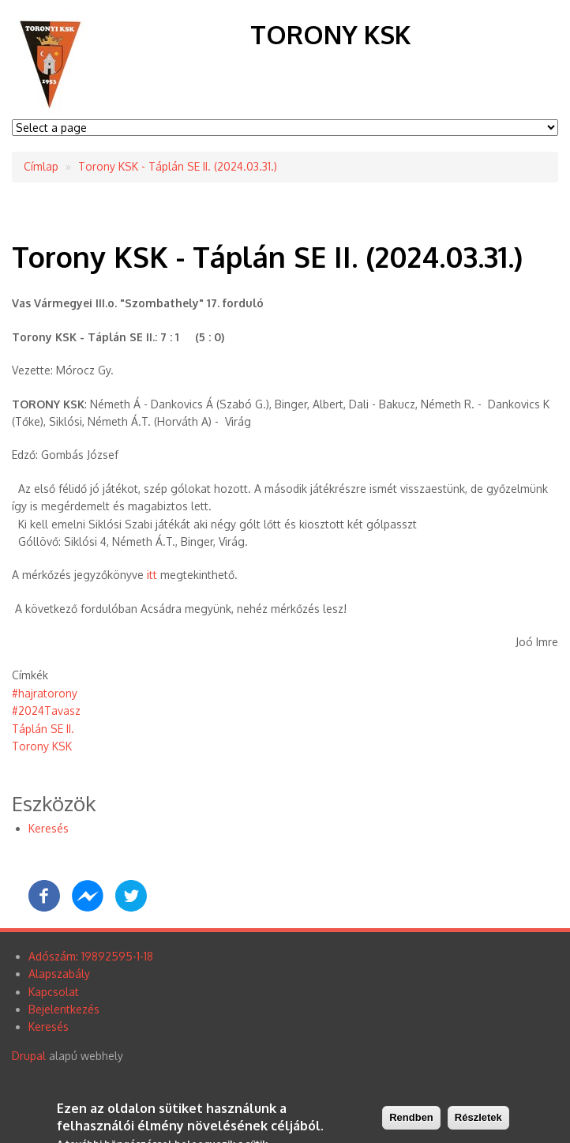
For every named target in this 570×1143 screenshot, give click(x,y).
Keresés (48, 828)
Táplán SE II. (43, 728)
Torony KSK (330, 34)
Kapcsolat (53, 991)
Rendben (411, 1120)
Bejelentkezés (63, 1009)
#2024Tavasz (46, 710)
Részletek (478, 1120)
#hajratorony (44, 693)
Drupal (29, 1055)
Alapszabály (59, 973)
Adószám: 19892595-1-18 (90, 956)
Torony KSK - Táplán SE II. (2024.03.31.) (177, 166)
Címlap (41, 166)
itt (152, 574)
